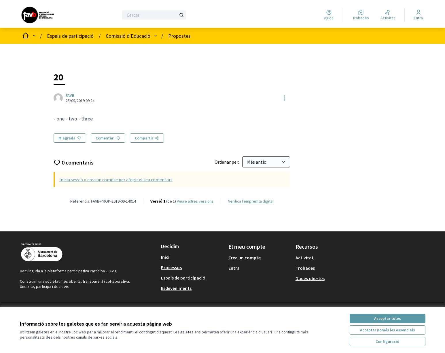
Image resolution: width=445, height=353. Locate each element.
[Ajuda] (329, 15)
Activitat (305, 257)
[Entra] (418, 15)
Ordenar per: (227, 162)
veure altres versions (195, 201)
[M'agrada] (70, 138)
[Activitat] (387, 15)
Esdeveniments (176, 288)
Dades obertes (310, 278)
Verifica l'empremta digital (250, 201)
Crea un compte (244, 257)
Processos (171, 267)
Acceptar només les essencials (387, 330)
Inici (165, 257)
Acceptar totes (387, 318)
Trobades (305, 268)
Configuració (387, 341)
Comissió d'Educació (128, 36)
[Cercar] (154, 15)
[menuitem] (192, 257)
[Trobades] (360, 15)
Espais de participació (70, 36)
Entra (234, 268)
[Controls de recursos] (284, 98)
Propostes (179, 36)
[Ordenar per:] (266, 161)
